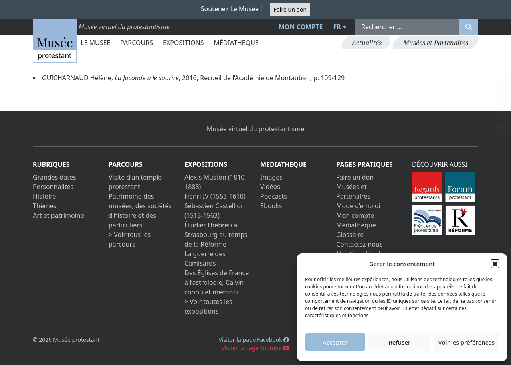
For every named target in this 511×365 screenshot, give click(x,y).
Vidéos (270, 186)
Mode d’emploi (358, 205)
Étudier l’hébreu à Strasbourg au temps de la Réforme (216, 235)
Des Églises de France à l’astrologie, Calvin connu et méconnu (216, 282)
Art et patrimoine (58, 215)
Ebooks (271, 205)
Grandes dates (54, 177)
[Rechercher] (468, 27)
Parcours (136, 42)
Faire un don (290, 9)
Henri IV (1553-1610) (215, 196)
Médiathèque (236, 42)
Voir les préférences (466, 342)
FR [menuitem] (337, 27)
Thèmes (44, 205)
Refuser (399, 342)
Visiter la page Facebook (254, 339)
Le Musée (95, 42)
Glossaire (350, 234)
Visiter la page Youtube (256, 348)
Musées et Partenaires (435, 42)
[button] (495, 264)
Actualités (367, 42)
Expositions (183, 42)
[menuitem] (339, 27)
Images (271, 177)
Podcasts (273, 196)
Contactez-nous (359, 244)
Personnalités (53, 186)
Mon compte (301, 26)
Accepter (335, 342)
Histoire (44, 196)
